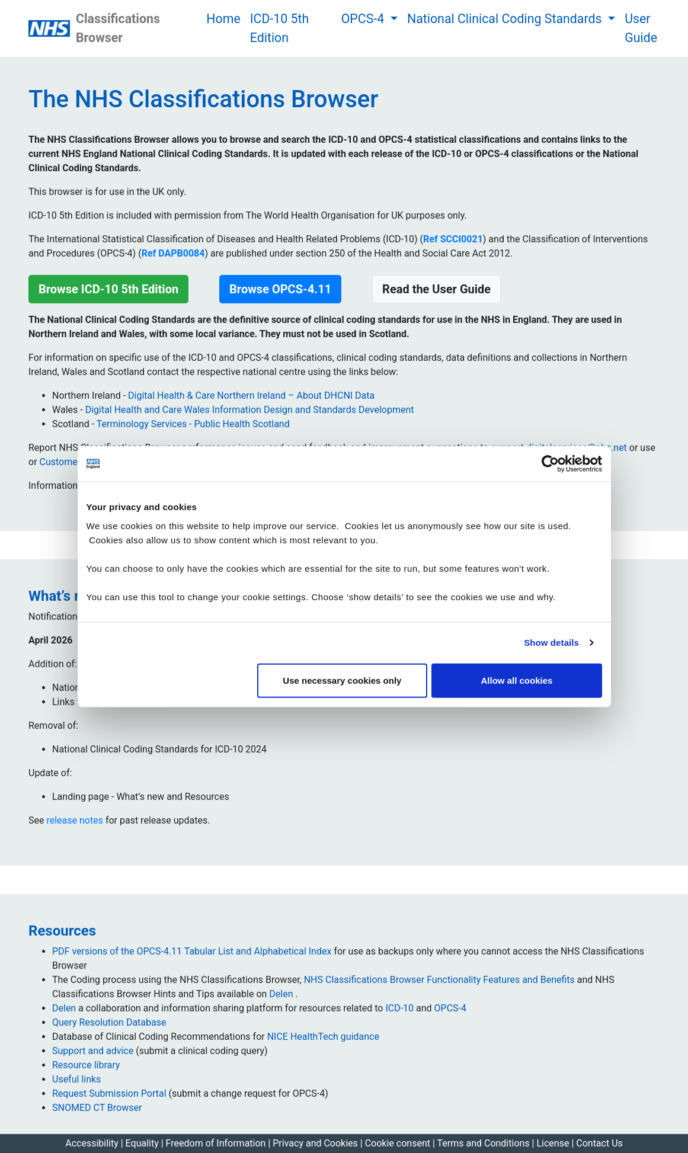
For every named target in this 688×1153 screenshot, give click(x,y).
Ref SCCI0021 (453, 239)
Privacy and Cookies (316, 1143)
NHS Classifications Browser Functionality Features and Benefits (440, 979)
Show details (551, 643)
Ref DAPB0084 (173, 253)
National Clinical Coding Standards (506, 18)
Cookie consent (397, 1143)
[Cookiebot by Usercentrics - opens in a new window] (550, 464)
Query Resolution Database (109, 1022)
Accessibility (92, 1143)
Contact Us (599, 1143)
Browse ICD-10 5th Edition (108, 289)
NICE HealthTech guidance (323, 1036)
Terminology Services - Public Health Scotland (193, 424)
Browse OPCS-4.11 (280, 289)
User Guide (641, 28)
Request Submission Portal (109, 1093)
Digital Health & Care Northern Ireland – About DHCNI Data (251, 395)
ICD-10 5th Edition (279, 28)
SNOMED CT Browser (97, 1107)
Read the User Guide (436, 289)
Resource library (86, 1065)
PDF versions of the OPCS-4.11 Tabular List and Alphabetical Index (191, 951)
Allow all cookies (517, 680)
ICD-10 (399, 1008)
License (552, 1143)
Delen (282, 994)
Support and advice (92, 1050)
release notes (74, 820)
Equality (142, 1143)
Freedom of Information (217, 1143)
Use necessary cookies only (342, 680)
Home (223, 18)
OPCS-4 (364, 18)
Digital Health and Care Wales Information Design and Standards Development (249, 409)
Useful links (76, 1079)
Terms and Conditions (484, 1143)
